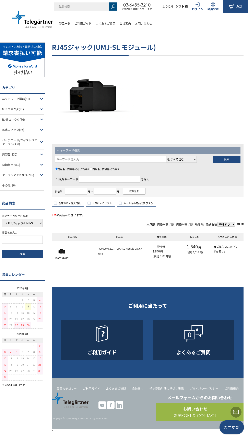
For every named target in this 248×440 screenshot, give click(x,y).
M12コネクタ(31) (13, 109)
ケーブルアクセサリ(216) (18, 175)
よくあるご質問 (106, 23)
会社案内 (125, 23)
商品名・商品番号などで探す (72, 169)
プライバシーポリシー (204, 388)
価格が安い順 (165, 224)
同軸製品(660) (11, 165)
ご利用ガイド (83, 23)
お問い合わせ (143, 23)
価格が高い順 (184, 224)
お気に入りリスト (102, 203)
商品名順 (211, 224)
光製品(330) (9, 154)
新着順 (199, 224)
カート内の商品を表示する (138, 203)
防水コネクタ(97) (13, 130)
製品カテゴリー (67, 388)
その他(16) (9, 185)
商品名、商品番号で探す (104, 169)
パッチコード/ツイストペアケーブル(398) (19, 142)
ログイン (233, 246)
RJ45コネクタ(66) (13, 119)
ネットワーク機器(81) (16, 99)
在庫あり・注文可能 (70, 203)
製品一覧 (64, 23)
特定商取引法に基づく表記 (167, 388)
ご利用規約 (231, 388)
